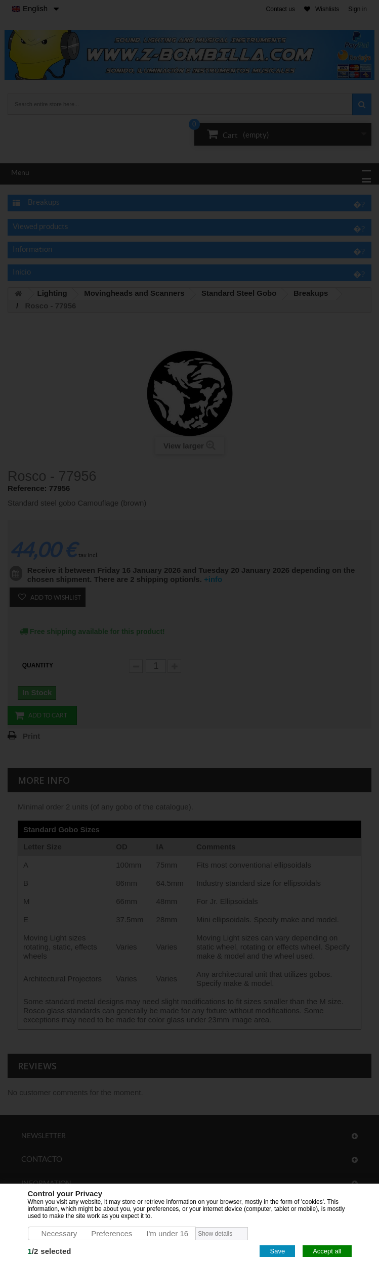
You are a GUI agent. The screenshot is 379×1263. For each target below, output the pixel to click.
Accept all (327, 1251)
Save (277, 1251)
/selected (49, 1251)
